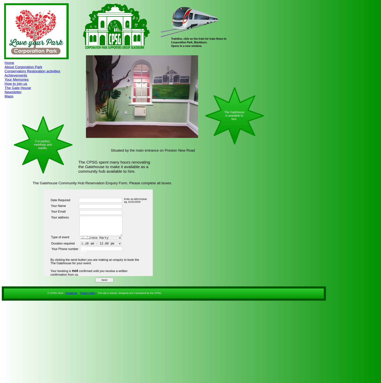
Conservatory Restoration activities (32, 71)
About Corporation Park (23, 67)
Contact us (71, 293)
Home (9, 63)
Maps (9, 96)
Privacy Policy (87, 293)
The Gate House (18, 88)
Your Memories (17, 80)
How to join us (16, 84)
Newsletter (13, 92)
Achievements (16, 75)
